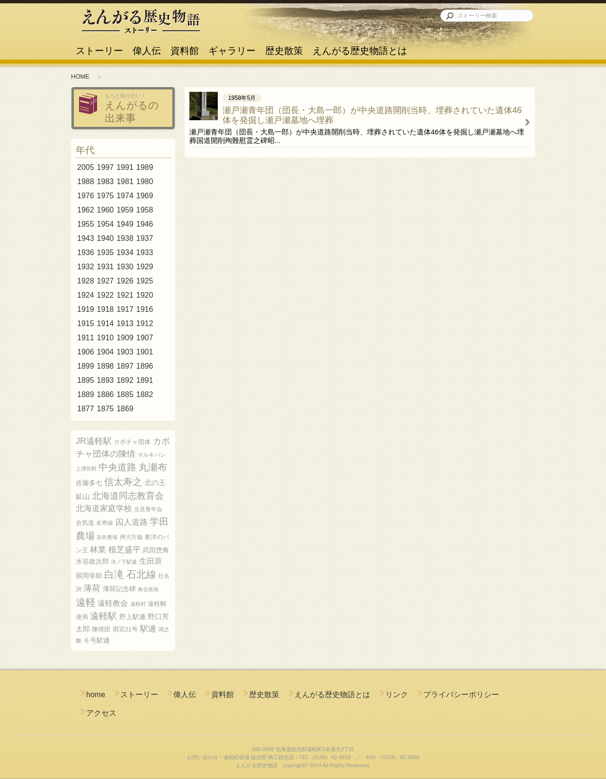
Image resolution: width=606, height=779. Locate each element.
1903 (125, 352)
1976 (85, 196)
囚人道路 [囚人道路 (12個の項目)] (132, 522)
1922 (105, 295)
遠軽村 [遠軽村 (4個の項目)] (138, 604)
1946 (144, 224)
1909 (125, 338)
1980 (144, 181)
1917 (125, 309)
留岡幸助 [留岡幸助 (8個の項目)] (89, 575)
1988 (85, 181)
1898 (105, 366)
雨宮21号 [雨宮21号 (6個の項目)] (125, 629)
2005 (85, 167)
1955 (85, 224)
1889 (85, 394)
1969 (144, 196)
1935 (105, 252)
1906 (85, 352)
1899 (85, 366)
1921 (125, 295)
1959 (125, 210)
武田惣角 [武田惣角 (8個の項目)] (156, 550)
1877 (85, 409)
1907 (144, 338)
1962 (85, 210)
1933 (144, 252)
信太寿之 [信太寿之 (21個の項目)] (123, 482)
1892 (125, 380)
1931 (105, 267)
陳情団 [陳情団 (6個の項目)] (101, 629)
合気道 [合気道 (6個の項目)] (85, 522)
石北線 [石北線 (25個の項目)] (141, 574)
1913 (125, 323)
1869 (125, 409)
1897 (125, 366)
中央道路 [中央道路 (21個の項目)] (117, 467)
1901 (144, 352)
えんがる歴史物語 (141, 21)
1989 (144, 167)
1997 (105, 167)
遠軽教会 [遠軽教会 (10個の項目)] (113, 603)
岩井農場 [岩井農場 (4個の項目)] (107, 537)
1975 (105, 196)
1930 (125, 267)
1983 (105, 181)
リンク (396, 694)
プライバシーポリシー (461, 694)
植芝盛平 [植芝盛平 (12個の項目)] (124, 549)
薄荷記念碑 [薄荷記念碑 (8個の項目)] (119, 589)
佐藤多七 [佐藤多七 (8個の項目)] (89, 483)
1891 (144, 380)
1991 (125, 167)
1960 (105, 210)
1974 (125, 196)
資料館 (185, 46)
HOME (80, 76)
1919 (85, 309)
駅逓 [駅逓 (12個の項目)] (148, 628)
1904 (105, 352)
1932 (85, 267)
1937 (144, 238)
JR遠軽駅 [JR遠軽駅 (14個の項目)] (94, 441)
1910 (105, 338)
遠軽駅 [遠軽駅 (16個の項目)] (103, 616)
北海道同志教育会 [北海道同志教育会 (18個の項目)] (128, 495)
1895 (85, 380)
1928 (85, 281)
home (95, 694)
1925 (144, 281)
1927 (105, 281)
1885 (125, 394)
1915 (85, 323)
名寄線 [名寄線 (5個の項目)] (104, 523)
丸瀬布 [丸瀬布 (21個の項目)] (153, 467)
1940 (105, 238)
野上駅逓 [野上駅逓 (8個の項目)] (132, 616)
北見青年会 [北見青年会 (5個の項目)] (148, 509)
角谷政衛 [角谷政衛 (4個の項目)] (148, 589)
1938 (125, 238)
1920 (144, 295)
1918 (105, 309)
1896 (144, 366)
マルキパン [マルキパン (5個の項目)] (151, 454)
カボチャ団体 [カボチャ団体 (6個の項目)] (132, 441)
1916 (144, 309)
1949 (125, 224)
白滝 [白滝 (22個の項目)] (114, 574)
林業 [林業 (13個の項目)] (98, 549)
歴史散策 (284, 46)
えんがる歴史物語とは (357, 46)
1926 (125, 281)
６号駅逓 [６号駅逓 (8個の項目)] (96, 640)
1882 (144, 394)
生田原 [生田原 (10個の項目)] (150, 561)
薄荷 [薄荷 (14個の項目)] (91, 588)
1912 (144, 323)
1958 (144, 210)
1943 (85, 238)
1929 (144, 267)
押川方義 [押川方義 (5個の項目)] (131, 537)
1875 (105, 409)
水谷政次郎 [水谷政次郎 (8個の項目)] (92, 561)
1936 (85, 252)
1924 (85, 295)
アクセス (101, 713)
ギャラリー (232, 46)
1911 (85, 338)
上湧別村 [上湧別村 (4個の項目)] (86, 468)
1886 (105, 394)
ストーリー (99, 46)
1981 (125, 181)
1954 (105, 224)
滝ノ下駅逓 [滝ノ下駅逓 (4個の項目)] (124, 562)
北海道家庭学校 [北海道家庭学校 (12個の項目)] (104, 508)
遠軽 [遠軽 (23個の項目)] (86, 602)
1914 (105, 323)
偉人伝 (147, 46)
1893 (105, 380)
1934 (125, 252)
